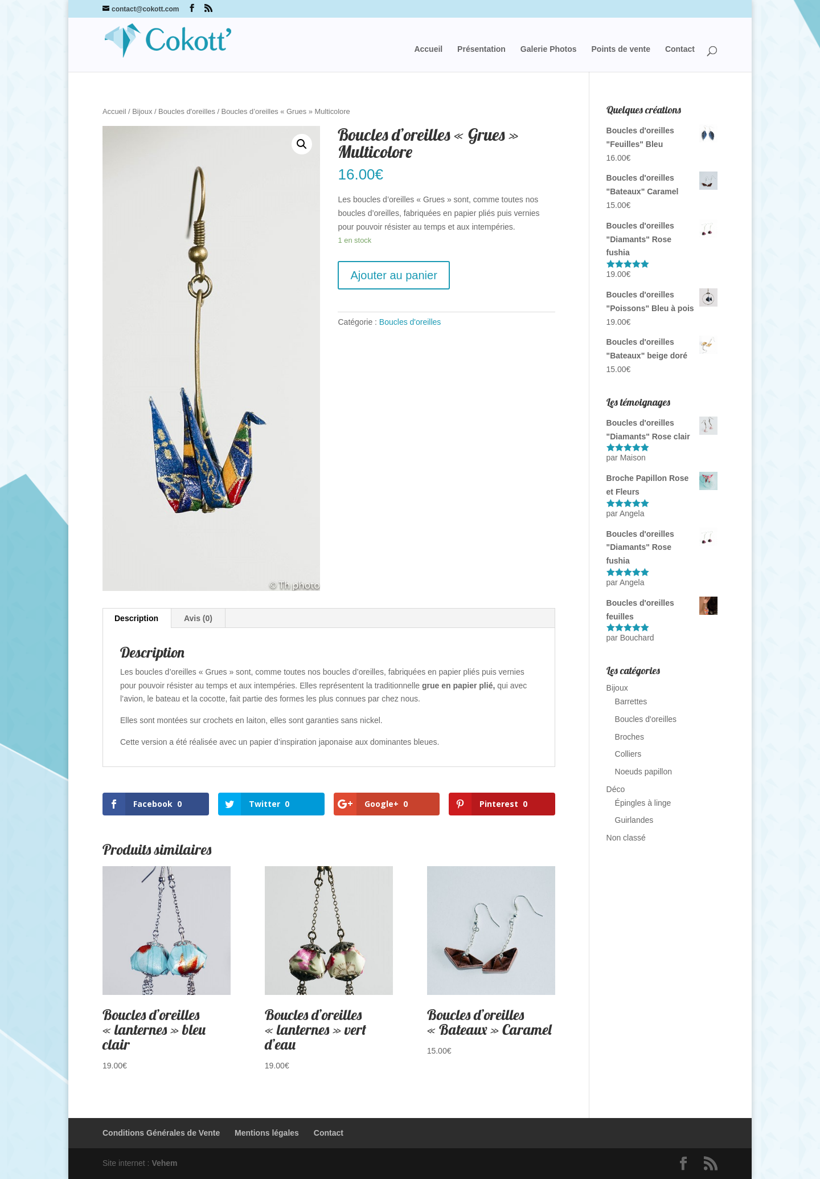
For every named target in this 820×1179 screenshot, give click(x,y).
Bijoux (142, 111)
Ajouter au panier (393, 275)
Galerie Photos (548, 49)
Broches (629, 736)
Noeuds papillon (643, 771)
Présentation (481, 49)
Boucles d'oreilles (186, 111)
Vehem (164, 1163)
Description (136, 618)
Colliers (628, 753)
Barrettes (631, 701)
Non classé (626, 837)
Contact (680, 49)
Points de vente (621, 49)
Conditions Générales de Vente (161, 1132)
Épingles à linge (643, 802)
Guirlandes (634, 820)
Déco (615, 789)
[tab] (136, 618)
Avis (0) (198, 618)
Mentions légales (267, 1132)
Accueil (428, 49)
